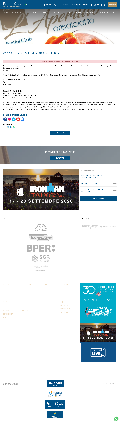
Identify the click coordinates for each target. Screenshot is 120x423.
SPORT (39, 12)
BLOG (103, 12)
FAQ (61, 302)
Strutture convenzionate (11, 305)
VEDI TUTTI (60, 133)
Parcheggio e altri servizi (10, 294)
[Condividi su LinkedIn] (11, 127)
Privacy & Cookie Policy (47, 371)
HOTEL (70, 12)
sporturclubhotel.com (26, 98)
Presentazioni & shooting (48, 308)
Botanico (25, 291)
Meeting (44, 285)
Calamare (25, 288)
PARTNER (108, 12)
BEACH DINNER (8, 314)
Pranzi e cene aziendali (48, 291)
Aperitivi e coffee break (48, 294)
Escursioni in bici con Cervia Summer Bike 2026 (91, 176)
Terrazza (25, 302)
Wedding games (64, 297)
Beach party (45, 302)
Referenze (44, 311)
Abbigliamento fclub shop (10, 291)
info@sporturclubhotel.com (26, 95)
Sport (5, 302)
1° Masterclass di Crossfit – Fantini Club (92, 190)
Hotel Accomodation (47, 305)
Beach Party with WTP (89, 183)
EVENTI (44, 12)
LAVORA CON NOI (65, 309)
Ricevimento (64, 291)
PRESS (99, 12)
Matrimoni (64, 285)
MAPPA (75, 12)
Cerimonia (63, 288)
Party (62, 294)
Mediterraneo (26, 294)
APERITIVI (6, 311)
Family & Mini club (8, 288)
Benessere (26, 310)
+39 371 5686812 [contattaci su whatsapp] (81, 369)
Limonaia (24, 305)
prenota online (112, 4)
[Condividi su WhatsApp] (14, 127)
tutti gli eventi (98, 199)
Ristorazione (27, 285)
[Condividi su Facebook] (4, 127)
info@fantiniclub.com (81, 5)
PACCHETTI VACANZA (90, 12)
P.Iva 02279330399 (74, 371)
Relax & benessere (46, 300)
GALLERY (81, 12)
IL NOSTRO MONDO (62, 12)
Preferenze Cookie (62, 371)
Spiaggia (6, 285)
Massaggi (25, 317)
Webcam (48, 5)
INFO (114, 12)
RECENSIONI (64, 306)
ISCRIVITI (60, 158)
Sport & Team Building (47, 297)
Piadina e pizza (26, 300)
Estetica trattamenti (28, 319)
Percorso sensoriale (28, 314)
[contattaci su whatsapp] (116, 419)
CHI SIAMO (32, 12)
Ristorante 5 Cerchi (28, 297)
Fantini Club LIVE (51, 12)
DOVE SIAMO (64, 312)
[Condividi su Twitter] (7, 127)
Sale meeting (45, 288)
